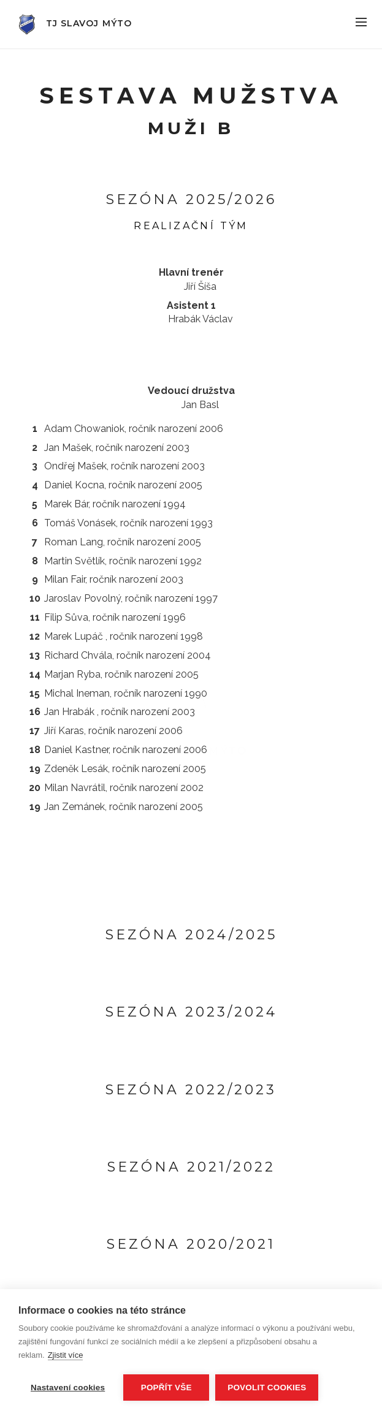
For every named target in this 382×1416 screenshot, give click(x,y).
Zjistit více (65, 1355)
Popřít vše (166, 1387)
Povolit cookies (266, 1387)
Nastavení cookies (68, 1387)
